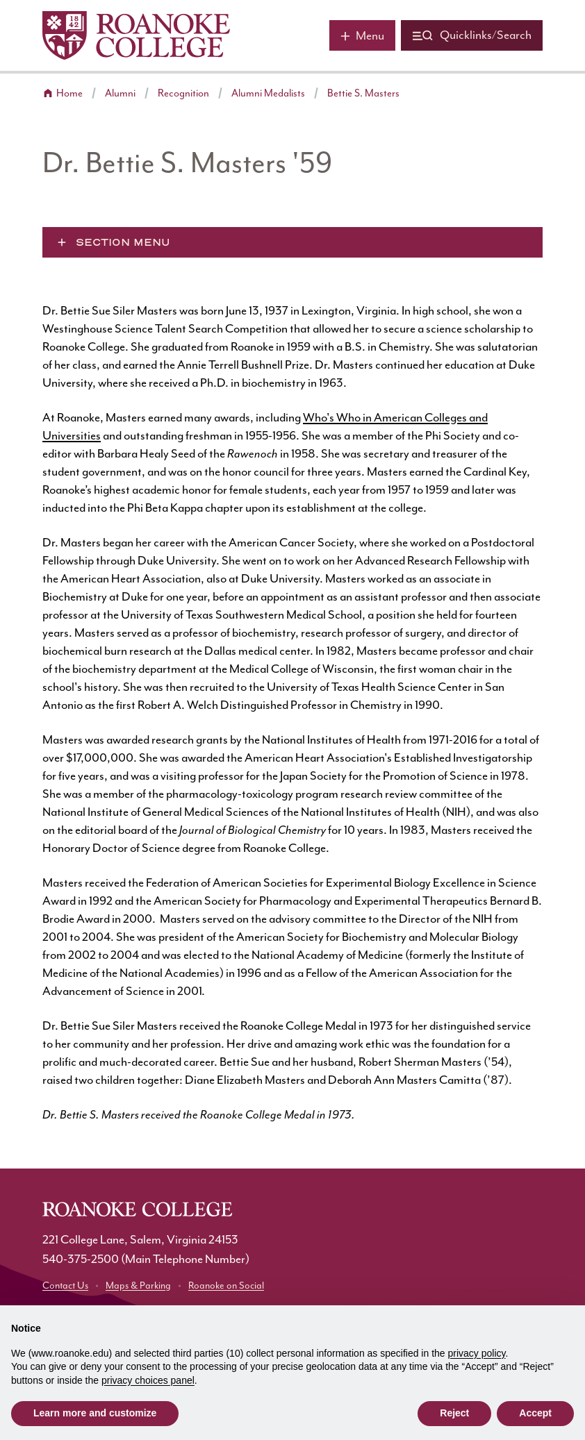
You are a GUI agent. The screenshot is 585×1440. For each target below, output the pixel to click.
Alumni (120, 93)
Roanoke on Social (226, 1285)
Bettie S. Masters (363, 93)
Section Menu (123, 242)
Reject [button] (454, 1412)
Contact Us (65, 1285)
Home (69, 93)
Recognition (183, 93)
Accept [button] (535, 1412)
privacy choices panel (148, 1380)
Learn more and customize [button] (94, 1412)
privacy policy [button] (477, 1353)
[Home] (136, 35)
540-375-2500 (80, 1259)
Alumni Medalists (268, 93)
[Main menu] (362, 35)
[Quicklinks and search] (472, 35)
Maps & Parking (138, 1285)
